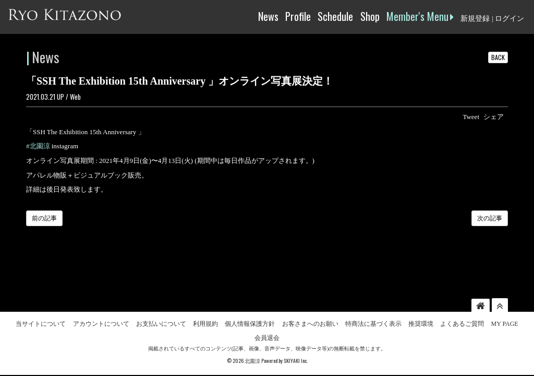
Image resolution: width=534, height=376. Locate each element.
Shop (370, 16)
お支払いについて (161, 290)
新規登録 (475, 18)
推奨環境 (420, 290)
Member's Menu (420, 16)
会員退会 (267, 304)
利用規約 (205, 290)
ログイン (509, 18)
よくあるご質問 (462, 290)
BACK (498, 57)
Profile (298, 16)
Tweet (471, 117)
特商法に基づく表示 (373, 290)
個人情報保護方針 (250, 290)
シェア (493, 117)
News (268, 16)
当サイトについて (41, 290)
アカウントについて (101, 290)
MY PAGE (504, 290)
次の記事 (489, 218)
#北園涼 (38, 146)
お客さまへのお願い (310, 290)
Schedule (335, 16)
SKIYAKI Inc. (296, 327)
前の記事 (44, 218)
